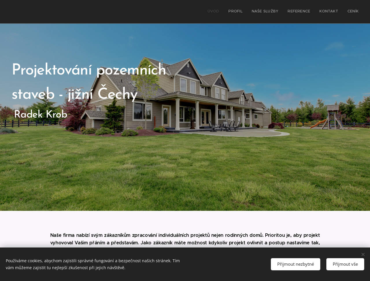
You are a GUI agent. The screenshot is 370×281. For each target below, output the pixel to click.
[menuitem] (314, 12)
